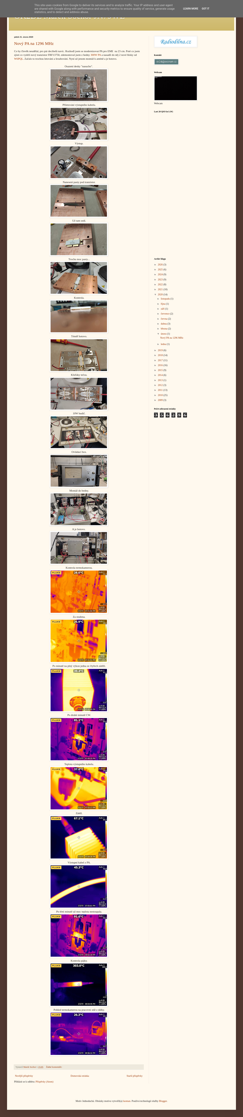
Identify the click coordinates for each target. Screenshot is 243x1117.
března (164, 328)
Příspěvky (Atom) (44, 1081)
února (164, 333)
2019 (161, 350)
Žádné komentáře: (54, 1067)
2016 (161, 365)
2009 (161, 400)
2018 (161, 355)
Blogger (163, 1101)
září (163, 308)
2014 (161, 375)
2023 (161, 279)
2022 (161, 284)
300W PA (96, 54)
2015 (161, 370)
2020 (161, 294)
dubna (164, 323)
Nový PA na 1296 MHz (34, 43)
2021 (161, 289)
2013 (161, 380)
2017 (161, 360)
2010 (161, 395)
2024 (161, 274)
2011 (160, 390)
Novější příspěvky (24, 1076)
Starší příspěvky (135, 1076)
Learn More (190, 8)
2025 (161, 269)
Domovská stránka (80, 1076)
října (163, 304)
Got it (205, 8)
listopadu (165, 298)
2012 (161, 385)
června (164, 318)
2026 (161, 264)
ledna (164, 344)
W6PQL (18, 58)
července (165, 313)
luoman (126, 1101)
